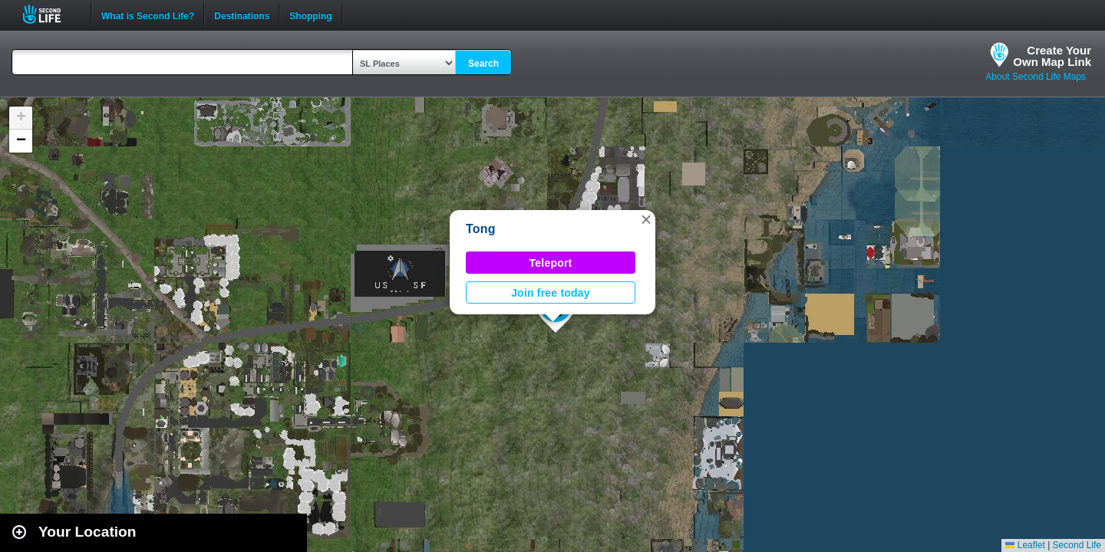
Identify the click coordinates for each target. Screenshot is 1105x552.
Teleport (550, 263)
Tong (481, 228)
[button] (646, 219)
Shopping (310, 14)
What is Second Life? (147, 14)
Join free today (550, 293)
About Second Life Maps (1035, 76)
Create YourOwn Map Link (1052, 56)
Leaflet (1024, 545)
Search (483, 63)
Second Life (50, 14)
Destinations (241, 14)
